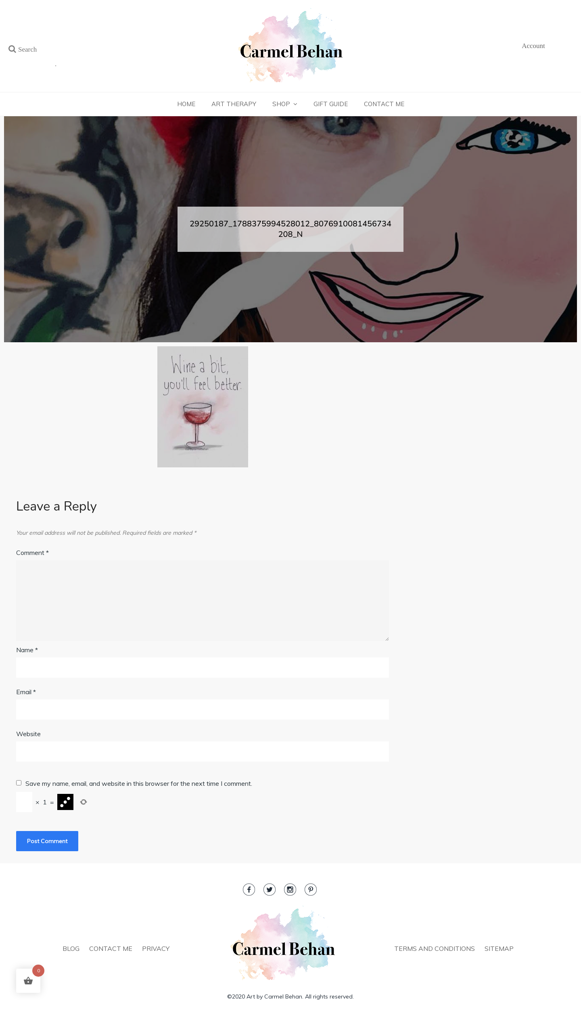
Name (27, 650)
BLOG (71, 948)
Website (28, 734)
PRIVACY (155, 948)
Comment (32, 552)
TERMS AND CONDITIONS (434, 948)
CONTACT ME (110, 948)
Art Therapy (233, 104)
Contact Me (384, 104)
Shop (281, 104)
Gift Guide (330, 104)
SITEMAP (499, 948)
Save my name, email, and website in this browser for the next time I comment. (138, 783)
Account (533, 46)
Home (186, 104)
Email (26, 692)
